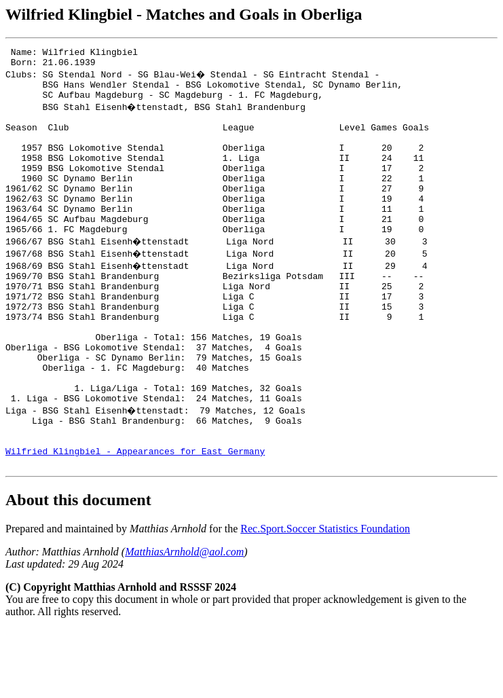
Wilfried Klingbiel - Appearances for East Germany (135, 518)
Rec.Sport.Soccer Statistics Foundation (325, 598)
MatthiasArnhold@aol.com (184, 621)
